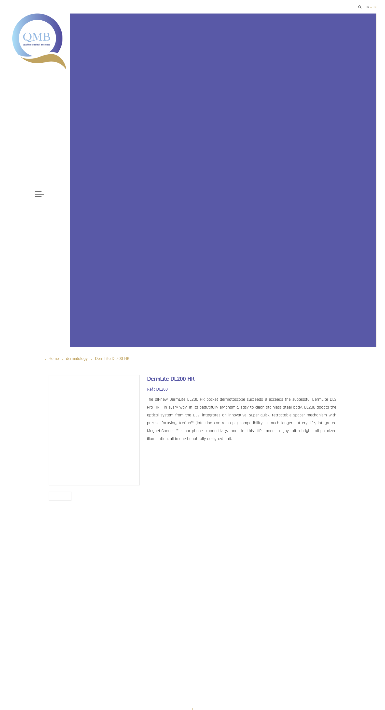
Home (54, 358)
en (374, 7)
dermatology (77, 358)
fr (367, 7)
